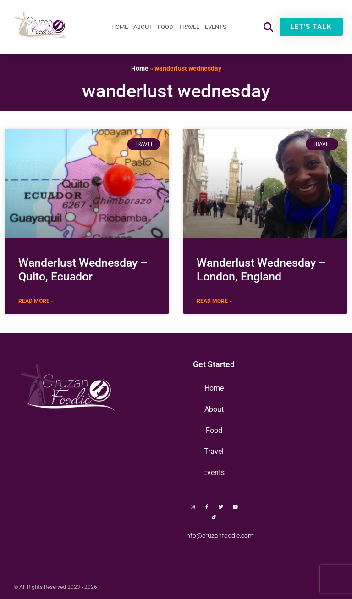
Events (215, 26)
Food (165, 26)
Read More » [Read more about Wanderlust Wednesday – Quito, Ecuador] (36, 301)
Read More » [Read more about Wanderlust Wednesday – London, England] (214, 301)
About (142, 26)
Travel (189, 26)
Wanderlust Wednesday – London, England (261, 269)
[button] (268, 26)
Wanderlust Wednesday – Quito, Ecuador (83, 269)
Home (119, 26)
